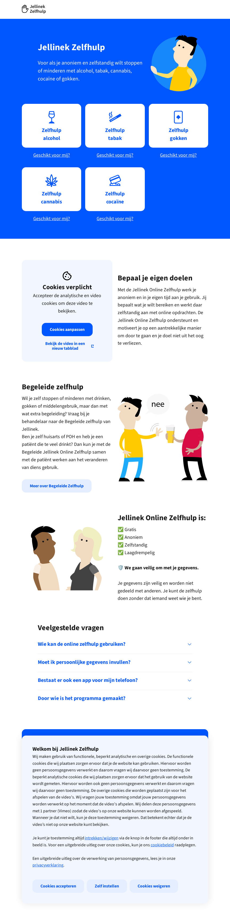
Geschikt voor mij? (51, 155)
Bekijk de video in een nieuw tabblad (65, 346)
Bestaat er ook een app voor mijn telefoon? (115, 680)
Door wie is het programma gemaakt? (115, 698)
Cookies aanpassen (67, 329)
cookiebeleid (162, 879)
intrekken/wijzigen (101, 872)
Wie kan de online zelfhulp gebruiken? (115, 644)
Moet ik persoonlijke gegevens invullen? (115, 662)
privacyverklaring (47, 899)
